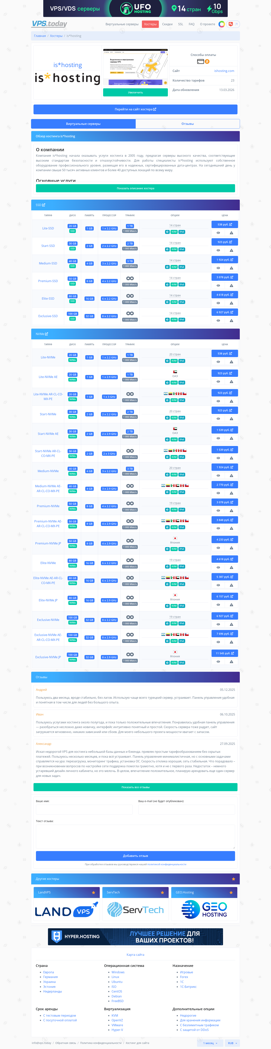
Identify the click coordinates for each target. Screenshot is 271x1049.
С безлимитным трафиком (199, 1025)
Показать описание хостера (135, 188)
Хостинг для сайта (137, 1043)
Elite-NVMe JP (48, 600)
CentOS (117, 991)
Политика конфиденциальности (101, 1043)
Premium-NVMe (48, 506)
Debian (117, 996)
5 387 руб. (225, 577)
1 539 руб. (225, 430)
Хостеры (150, 24)
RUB (231, 1043)
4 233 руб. (225, 539)
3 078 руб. (225, 277)
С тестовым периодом (59, 1015)
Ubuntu (117, 982)
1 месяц (208, 1043)
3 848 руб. (225, 520)
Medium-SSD (48, 263)
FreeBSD (118, 1001)
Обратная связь (65, 1043)
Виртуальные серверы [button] (83, 124)
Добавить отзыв (135, 856)
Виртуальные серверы (122, 24)
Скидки (167, 24)
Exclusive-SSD (48, 316)
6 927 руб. (225, 312)
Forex (184, 977)
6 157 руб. (225, 596)
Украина (49, 982)
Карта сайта (135, 955)
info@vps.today (41, 1043)
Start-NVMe (48, 414)
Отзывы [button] (188, 124)
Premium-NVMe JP (48, 543)
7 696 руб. (225, 633)
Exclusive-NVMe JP (48, 657)
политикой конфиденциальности (166, 864)
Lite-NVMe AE (48, 377)
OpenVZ (117, 1020)
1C (182, 982)
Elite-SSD (48, 298)
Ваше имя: (42, 801)
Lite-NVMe (48, 357)
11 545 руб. (225, 653)
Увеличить (135, 92)
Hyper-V (117, 1030)
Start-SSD (48, 246)
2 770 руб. (225, 484)
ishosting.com (224, 71)
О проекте (207, 24)
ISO (114, 987)
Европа (48, 972)
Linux (115, 977)
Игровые (186, 972)
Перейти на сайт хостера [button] (135, 109)
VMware (117, 1025)
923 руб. (225, 242)
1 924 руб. (225, 259)
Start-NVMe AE (48, 434)
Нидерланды (52, 991)
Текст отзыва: (45, 821)
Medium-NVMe (48, 471)
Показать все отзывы (136, 787)
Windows (118, 972)
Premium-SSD (48, 281)
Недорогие (188, 1015)
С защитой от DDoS (194, 1030)
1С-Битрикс (188, 987)
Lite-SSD (48, 228)
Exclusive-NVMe (48, 620)
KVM (115, 1015)
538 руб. (225, 224)
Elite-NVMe (48, 563)
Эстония (49, 987)
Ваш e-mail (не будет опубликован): (161, 801)
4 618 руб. (225, 294)
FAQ (191, 24)
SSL (180, 24)
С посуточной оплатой (60, 1020)
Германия (50, 977)
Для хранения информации (200, 1020)
